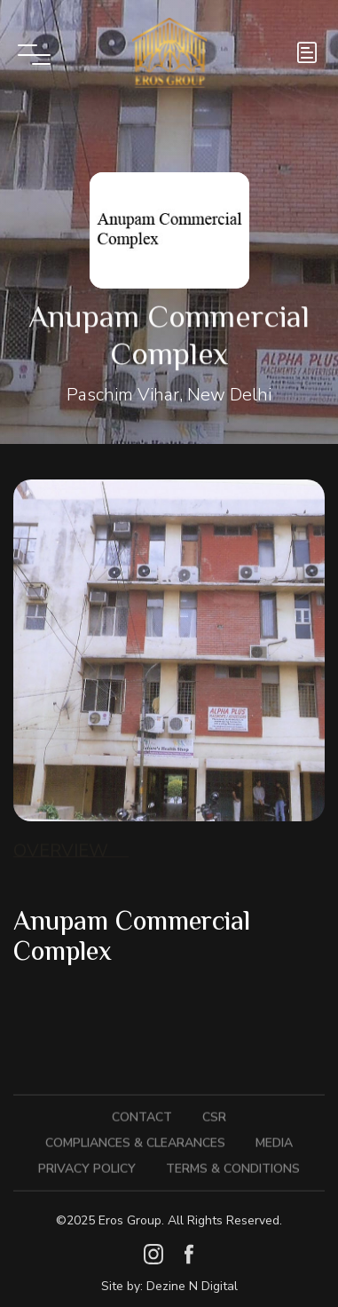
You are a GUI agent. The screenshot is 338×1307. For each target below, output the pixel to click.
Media (274, 1138)
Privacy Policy (87, 1164)
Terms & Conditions (233, 1164)
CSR (214, 1113)
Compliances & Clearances (135, 1138)
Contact (142, 1113)
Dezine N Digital (192, 1286)
